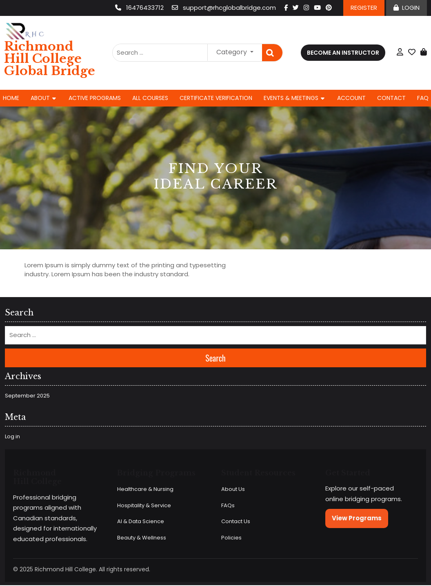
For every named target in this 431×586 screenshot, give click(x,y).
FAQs (228, 505)
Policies (231, 538)
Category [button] (232, 52)
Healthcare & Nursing (145, 489)
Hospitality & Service (144, 505)
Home (11, 98)
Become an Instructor (343, 53)
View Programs (357, 518)
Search (272, 53)
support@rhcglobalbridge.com (225, 7)
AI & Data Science (140, 521)
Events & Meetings (291, 98)
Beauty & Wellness (141, 538)
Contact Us (235, 521)
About (40, 98)
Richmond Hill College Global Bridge (49, 58)
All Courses (150, 98)
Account (351, 98)
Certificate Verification (216, 98)
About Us (233, 489)
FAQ (423, 98)
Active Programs (95, 98)
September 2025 (27, 396)
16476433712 (140, 7)
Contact (391, 98)
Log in (12, 436)
